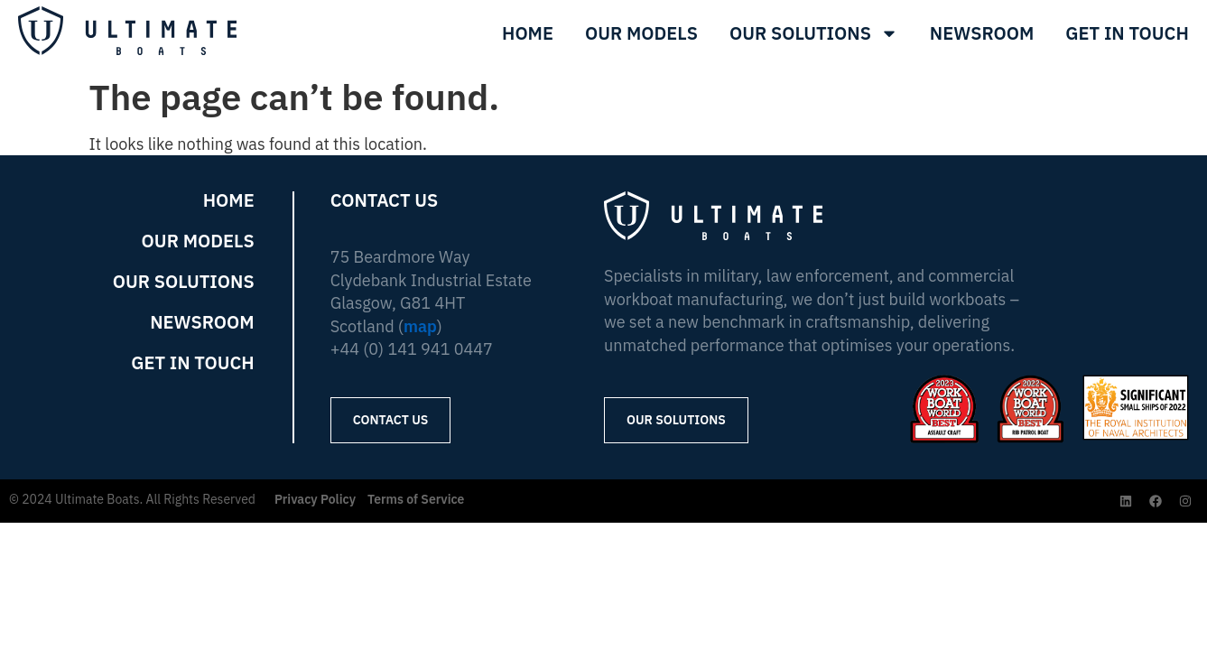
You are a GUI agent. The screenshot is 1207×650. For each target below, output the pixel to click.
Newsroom (982, 33)
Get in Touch (193, 363)
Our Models (641, 33)
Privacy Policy (315, 499)
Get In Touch (1128, 33)
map (420, 326)
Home (527, 33)
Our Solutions (813, 33)
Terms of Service (415, 499)
